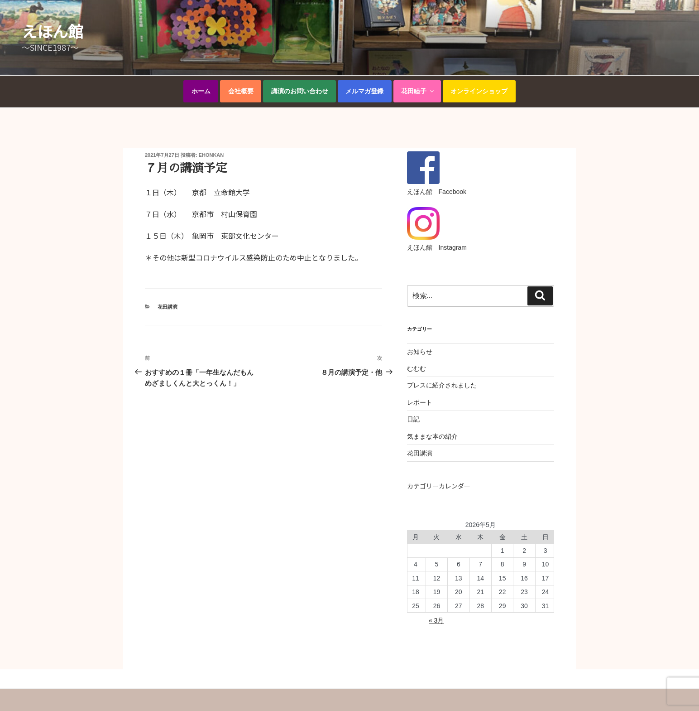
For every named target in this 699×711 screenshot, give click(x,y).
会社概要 (241, 91)
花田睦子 (418, 91)
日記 (413, 419)
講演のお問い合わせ (299, 91)
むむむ (416, 368)
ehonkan (211, 155)
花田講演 (167, 307)
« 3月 (436, 620)
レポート (419, 402)
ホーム (201, 91)
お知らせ (419, 351)
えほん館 (52, 31)
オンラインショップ (478, 91)
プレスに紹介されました (442, 385)
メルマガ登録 (364, 91)
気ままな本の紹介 (432, 436)
